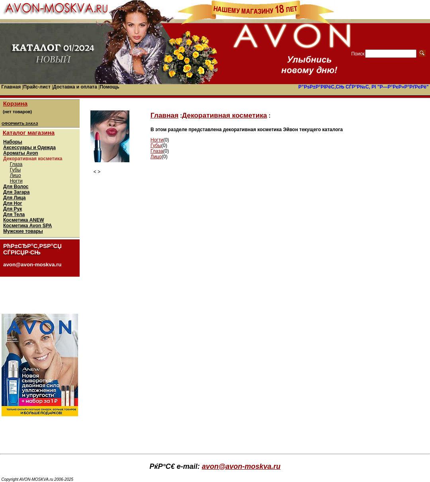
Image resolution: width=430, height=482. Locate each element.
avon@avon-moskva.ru (241, 466)
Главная (164, 115)
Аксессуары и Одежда (29, 147)
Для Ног (12, 203)
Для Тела (14, 214)
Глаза (16, 164)
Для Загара (16, 192)
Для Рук (12, 209)
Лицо (15, 175)
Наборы (12, 142)
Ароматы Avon (20, 153)
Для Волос (16, 186)
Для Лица (14, 198)
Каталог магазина (29, 132)
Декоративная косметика (224, 115)
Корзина (15, 103)
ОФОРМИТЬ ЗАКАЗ (20, 123)
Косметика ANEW (23, 220)
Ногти (16, 181)
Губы (15, 170)
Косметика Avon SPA (27, 225)
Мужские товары (23, 231)
